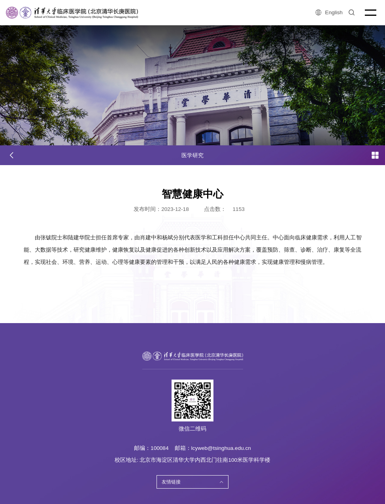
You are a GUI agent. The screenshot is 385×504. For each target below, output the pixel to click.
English (329, 12)
